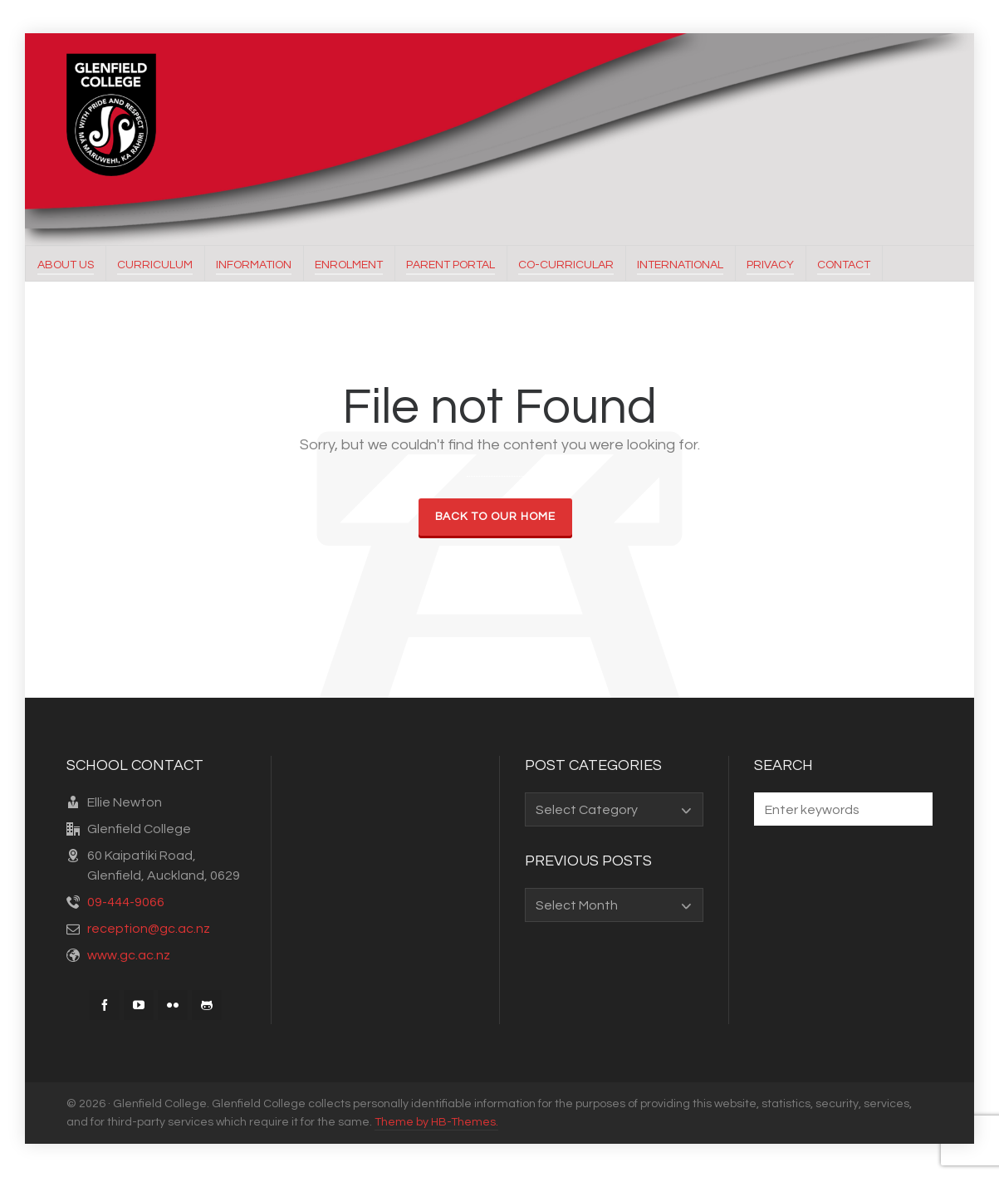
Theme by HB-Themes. (436, 1122)
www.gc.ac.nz (128, 955)
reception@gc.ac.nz (148, 928)
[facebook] (105, 1005)
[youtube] (139, 1005)
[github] (207, 1005)
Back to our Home (495, 516)
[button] (912, 809)
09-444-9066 (125, 902)
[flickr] (173, 1005)
